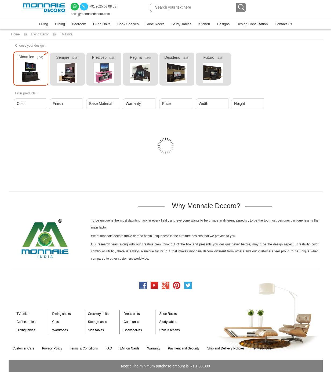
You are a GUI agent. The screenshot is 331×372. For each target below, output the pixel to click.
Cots (55, 322)
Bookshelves (133, 330)
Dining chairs (61, 314)
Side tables (96, 330)
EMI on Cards (129, 348)
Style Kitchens (169, 330)
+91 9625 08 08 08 (98, 6)
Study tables (168, 322)
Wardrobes (60, 330)
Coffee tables (26, 322)
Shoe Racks (168, 314)
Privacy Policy (52, 348)
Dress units (132, 314)
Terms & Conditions (84, 348)
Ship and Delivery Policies (226, 348)
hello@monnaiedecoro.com (90, 14)
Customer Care (23, 348)
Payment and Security (183, 348)
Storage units (97, 322)
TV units (22, 314)
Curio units (131, 322)
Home (15, 34)
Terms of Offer (262, 348)
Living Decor (40, 34)
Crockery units (98, 314)
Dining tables (26, 330)
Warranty (153, 348)
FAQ (109, 348)
